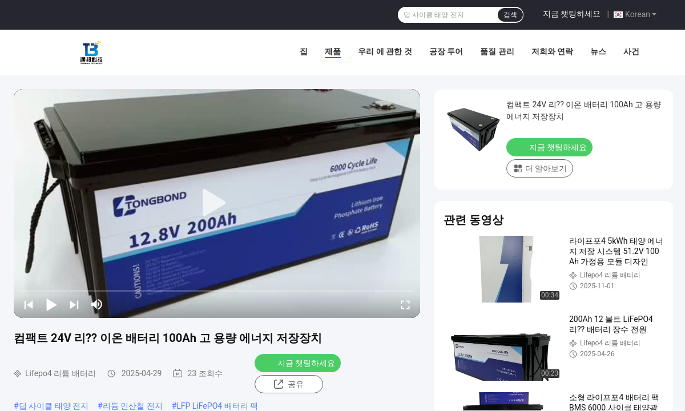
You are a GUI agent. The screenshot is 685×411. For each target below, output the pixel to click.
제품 (333, 51)
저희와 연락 (552, 51)
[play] (217, 203)
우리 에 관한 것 (385, 51)
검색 (510, 15)
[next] (74, 304)
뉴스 (598, 51)
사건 (631, 51)
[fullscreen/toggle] (405, 304)
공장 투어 (446, 51)
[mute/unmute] (97, 304)
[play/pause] (51, 304)
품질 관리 (497, 51)
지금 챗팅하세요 (572, 13)
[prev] (28, 304)
